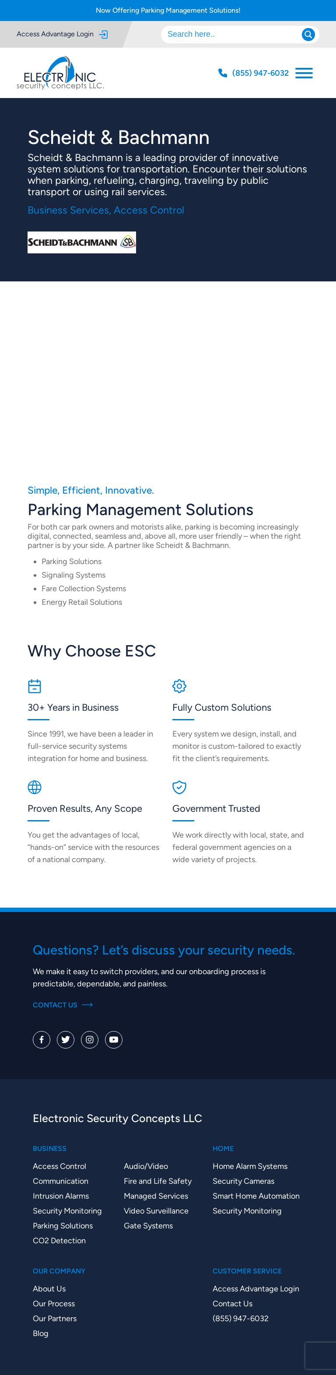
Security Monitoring (67, 1210)
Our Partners (55, 1318)
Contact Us (63, 1005)
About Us (49, 1288)
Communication (60, 1181)
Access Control (59, 1166)
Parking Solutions (63, 1225)
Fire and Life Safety (158, 1181)
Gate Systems (148, 1225)
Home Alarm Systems (250, 1166)
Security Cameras (243, 1181)
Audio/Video (146, 1166)
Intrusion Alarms (61, 1195)
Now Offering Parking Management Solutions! (168, 10)
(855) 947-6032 (241, 1318)
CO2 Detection (59, 1240)
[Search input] (236, 34)
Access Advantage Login (62, 34)
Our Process (54, 1303)
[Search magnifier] (308, 34)
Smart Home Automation (256, 1195)
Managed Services (156, 1195)
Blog (41, 1333)
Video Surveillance (156, 1210)
